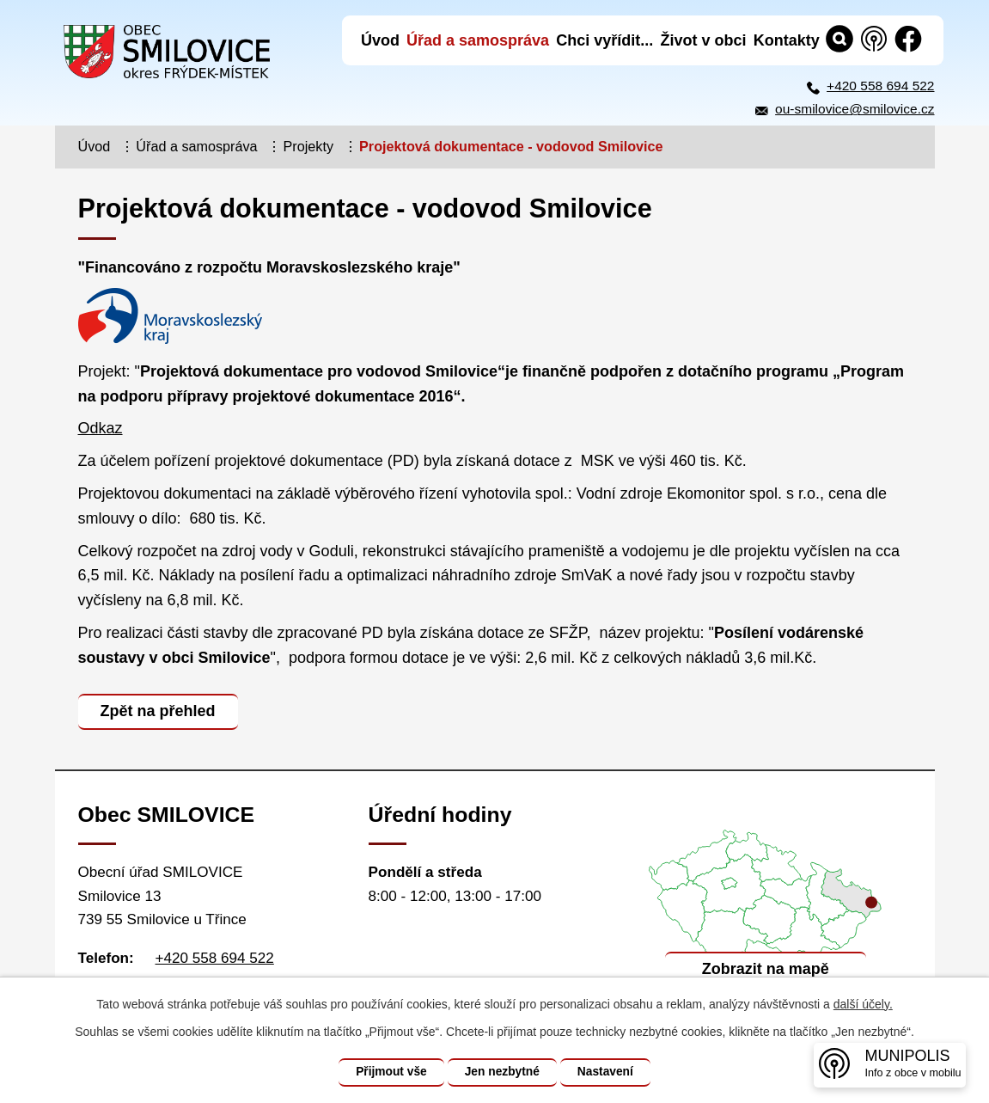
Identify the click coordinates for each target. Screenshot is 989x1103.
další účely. (863, 1004)
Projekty (308, 146)
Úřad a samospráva (196, 146)
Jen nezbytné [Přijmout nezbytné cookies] (502, 1072)
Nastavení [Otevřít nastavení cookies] (608, 1072)
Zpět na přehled (159, 711)
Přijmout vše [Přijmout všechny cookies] (388, 1072)
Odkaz (100, 428)
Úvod (94, 146)
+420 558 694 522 (880, 85)
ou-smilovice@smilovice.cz (854, 108)
